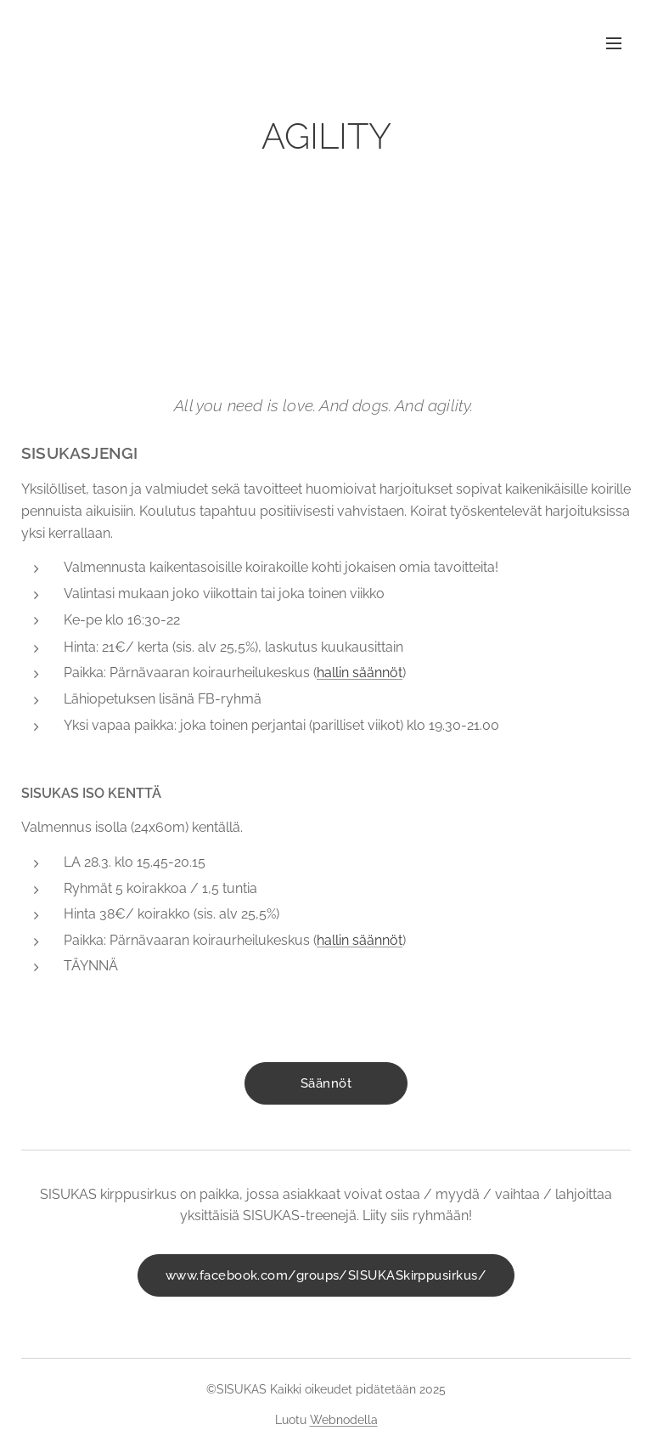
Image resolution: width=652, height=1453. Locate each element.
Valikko (613, 43)
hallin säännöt (359, 672)
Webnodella (344, 1420)
